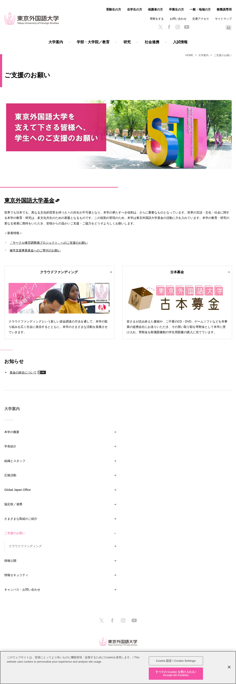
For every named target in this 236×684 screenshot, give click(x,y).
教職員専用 (224, 9)
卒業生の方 (176, 9)
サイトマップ (223, 18)
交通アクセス (200, 18)
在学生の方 (134, 9)
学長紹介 (10, 446)
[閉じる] (229, 667)
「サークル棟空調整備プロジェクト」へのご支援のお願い (49, 242)
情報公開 (10, 560)
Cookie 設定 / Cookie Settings (176, 660)
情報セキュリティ (16, 575)
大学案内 (55, 42)
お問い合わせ (178, 18)
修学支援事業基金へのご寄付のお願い (35, 250)
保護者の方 (155, 9)
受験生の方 (113, 9)
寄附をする (157, 18)
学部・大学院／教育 (93, 42)
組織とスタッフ (14, 461)
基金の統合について (23, 372)
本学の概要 (11, 432)
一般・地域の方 (200, 9)
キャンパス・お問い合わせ (22, 589)
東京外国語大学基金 (29, 200)
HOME (189, 55)
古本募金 (177, 272)
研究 (127, 42)
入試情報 (180, 42)
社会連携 (152, 42)
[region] (118, 667)
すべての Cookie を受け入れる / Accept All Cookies (175, 673)
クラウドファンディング (59, 272)
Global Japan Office (17, 489)
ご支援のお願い (14, 533)
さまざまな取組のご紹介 (20, 518)
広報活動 (10, 475)
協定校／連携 (13, 504)
